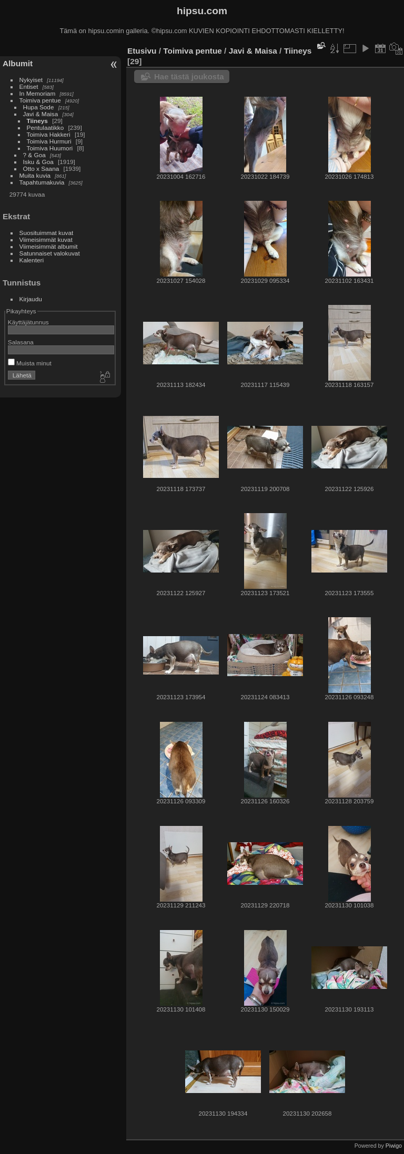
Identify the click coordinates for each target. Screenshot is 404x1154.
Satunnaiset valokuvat (49, 253)
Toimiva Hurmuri (49, 141)
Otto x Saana (41, 168)
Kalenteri (31, 260)
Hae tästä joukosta (189, 76)
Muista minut (30, 363)
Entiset (28, 86)
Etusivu (141, 50)
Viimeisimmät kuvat (46, 239)
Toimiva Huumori (50, 148)
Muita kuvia (35, 175)
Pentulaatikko (45, 127)
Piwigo (394, 1145)
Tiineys (37, 120)
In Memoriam (37, 93)
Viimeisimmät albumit (48, 246)
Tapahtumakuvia (42, 182)
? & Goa (34, 154)
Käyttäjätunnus (28, 322)
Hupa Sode (38, 107)
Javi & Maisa (40, 113)
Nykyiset (31, 79)
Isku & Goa (38, 161)
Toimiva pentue (40, 100)
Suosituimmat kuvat (46, 232)
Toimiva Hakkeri (48, 134)
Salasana (21, 342)
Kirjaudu (30, 298)
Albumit (18, 63)
